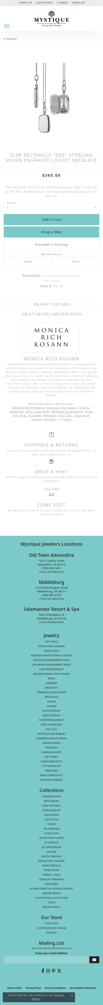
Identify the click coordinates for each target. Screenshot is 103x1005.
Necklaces (17, 411)
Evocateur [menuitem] (51, 819)
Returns (76, 261)
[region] (51, 99)
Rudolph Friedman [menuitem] (51, 879)
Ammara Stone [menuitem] (51, 796)
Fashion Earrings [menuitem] (51, 779)
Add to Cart (51, 219)
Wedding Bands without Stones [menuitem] (51, 655)
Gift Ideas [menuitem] (51, 641)
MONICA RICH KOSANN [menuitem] (51, 646)
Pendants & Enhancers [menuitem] (51, 692)
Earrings (50, 419)
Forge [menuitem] (51, 824)
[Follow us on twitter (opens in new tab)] (59, 971)
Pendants (11, 38)
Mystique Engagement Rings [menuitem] (51, 660)
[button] (25, 3)
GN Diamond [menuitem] (51, 828)
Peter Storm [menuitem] (51, 870)
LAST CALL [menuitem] (51, 729)
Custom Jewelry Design (52, 928)
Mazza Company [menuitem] (51, 856)
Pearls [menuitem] (51, 701)
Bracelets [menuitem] (51, 687)
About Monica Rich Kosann (51, 314)
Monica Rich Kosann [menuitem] (51, 861)
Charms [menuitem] (51, 706)
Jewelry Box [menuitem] (51, 650)
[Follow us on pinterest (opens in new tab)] (53, 971)
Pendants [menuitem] (51, 747)
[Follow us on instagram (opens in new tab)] (48, 971)
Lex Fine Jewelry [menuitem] (51, 847)
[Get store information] (51, 572)
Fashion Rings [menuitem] (51, 743)
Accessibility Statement (83, 988)
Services (51, 932)
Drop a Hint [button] (51, 231)
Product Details (51, 304)
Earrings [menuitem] (51, 683)
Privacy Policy (33, 988)
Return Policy (14, 988)
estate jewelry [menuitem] (51, 710)
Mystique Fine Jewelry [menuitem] (51, 733)
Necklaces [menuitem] (51, 697)
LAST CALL (65, 415)
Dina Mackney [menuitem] (51, 805)
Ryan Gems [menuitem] (51, 884)
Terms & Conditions (55, 988)
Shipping (27, 261)
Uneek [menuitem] (51, 902)
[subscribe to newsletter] (94, 959)
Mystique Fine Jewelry (61, 408)
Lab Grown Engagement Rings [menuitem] (51, 664)
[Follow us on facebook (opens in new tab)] (42, 971)
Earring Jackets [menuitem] (51, 752)
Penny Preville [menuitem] (51, 865)
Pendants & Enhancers (67, 411)
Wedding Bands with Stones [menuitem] (51, 673)
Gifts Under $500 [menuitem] (51, 724)
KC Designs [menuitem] (51, 842)
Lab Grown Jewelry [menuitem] (51, 669)
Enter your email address (51, 953)
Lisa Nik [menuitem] (51, 851)
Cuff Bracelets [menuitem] (51, 766)
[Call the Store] (51, 568)
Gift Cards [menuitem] (51, 756)
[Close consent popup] (72, 995)
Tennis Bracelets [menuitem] (51, 761)
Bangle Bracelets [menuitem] (51, 775)
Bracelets (35, 415)
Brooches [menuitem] (51, 770)
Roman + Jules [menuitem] (52, 874)
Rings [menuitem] (51, 678)
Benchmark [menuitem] (51, 801)
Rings (89, 411)
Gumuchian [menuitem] (51, 833)
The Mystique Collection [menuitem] (51, 897)
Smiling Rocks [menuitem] (51, 893)
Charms (84, 408)
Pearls (66, 419)
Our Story (51, 923)
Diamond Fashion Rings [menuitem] (51, 738)
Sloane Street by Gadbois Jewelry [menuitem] (51, 888)
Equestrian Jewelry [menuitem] (51, 720)
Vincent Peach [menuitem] (51, 907)
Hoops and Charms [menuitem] (51, 837)
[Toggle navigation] (6, 26)
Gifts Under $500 (37, 411)
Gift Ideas (20, 415)
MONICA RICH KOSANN (28, 408)
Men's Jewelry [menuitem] (51, 715)
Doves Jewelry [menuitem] (51, 810)
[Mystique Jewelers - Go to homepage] (51, 18)
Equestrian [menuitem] (51, 814)
